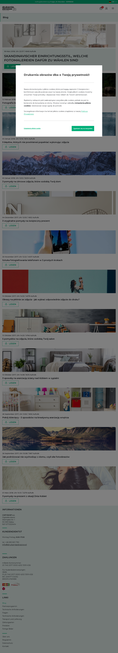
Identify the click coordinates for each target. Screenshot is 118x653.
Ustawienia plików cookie (32, 128)
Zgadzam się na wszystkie (82, 128)
